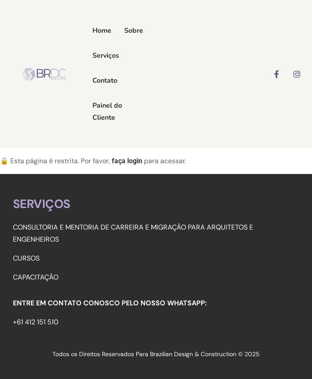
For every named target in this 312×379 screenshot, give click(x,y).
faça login (127, 161)
